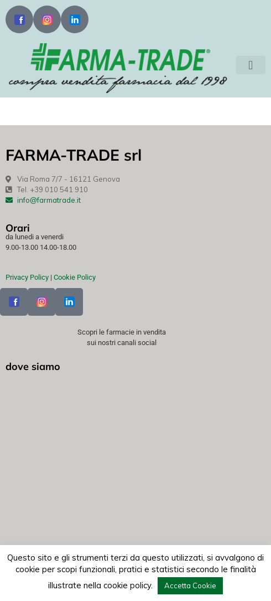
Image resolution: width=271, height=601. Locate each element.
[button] (251, 65)
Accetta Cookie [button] (190, 585)
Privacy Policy (27, 277)
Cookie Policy (75, 277)
